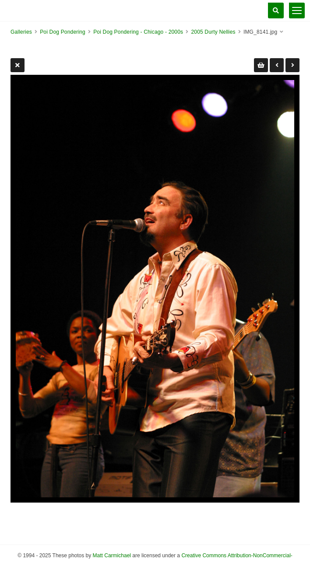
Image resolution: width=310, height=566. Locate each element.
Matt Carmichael (112, 555)
